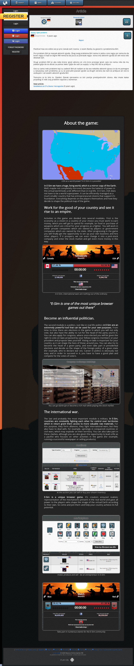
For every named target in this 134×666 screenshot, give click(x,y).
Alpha (48, 650)
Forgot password (16, 47)
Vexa (87, 650)
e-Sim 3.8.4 (56, 653)
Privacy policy (32, 650)
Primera (64, 650)
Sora (94, 650)
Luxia (56, 650)
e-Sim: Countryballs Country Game (110, 650)
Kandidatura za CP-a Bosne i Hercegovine (48, 86)
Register (15, 52)
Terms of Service (20, 650)
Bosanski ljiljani (78, 17)
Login (16, 31)
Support (41, 650)
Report (81, 40)
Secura (72, 650)
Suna (80, 650)
